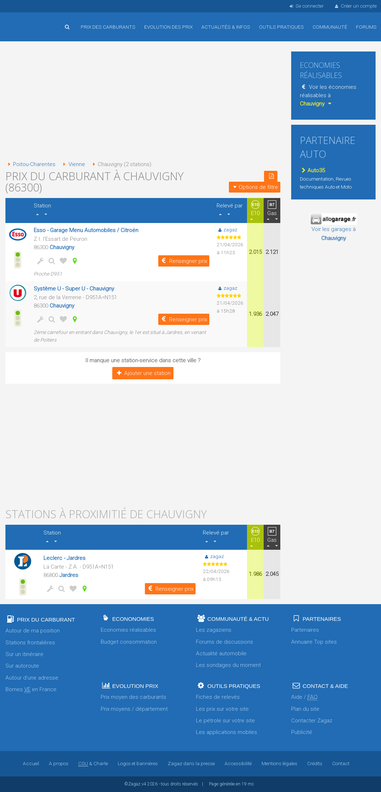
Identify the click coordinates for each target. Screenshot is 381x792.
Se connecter (305, 6)
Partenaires (305, 630)
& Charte (93, 763)
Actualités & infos (225, 27)
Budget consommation (129, 642)
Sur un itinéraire (24, 654)
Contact (340, 763)
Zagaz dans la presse (191, 763)
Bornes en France (30, 689)
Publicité (301, 732)
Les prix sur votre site (222, 709)
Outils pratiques (281, 27)
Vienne (72, 164)
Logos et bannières (138, 763)
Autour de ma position (32, 630)
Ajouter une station (143, 373)
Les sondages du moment (228, 665)
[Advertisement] (142, 101)
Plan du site (305, 709)
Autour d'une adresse (31, 678)
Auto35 (312, 170)
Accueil (29, 21)
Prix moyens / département (134, 709)
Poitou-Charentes (30, 164)
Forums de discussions (224, 642)
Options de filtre (254, 187)
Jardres (68, 575)
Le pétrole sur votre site (225, 720)
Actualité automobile (221, 653)
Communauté (330, 27)
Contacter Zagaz (311, 720)
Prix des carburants (108, 27)
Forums (366, 27)
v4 (144, 784)
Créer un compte (355, 6)
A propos (58, 763)
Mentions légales (279, 763)
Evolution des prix (168, 27)
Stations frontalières (30, 642)
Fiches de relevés (218, 697)
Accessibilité (238, 763)
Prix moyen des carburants (133, 697)
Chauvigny (62, 247)
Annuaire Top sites (314, 642)
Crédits (314, 763)
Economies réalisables (128, 630)
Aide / (304, 697)
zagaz (227, 229)
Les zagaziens (213, 630)
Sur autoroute (22, 666)
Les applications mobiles (226, 732)
